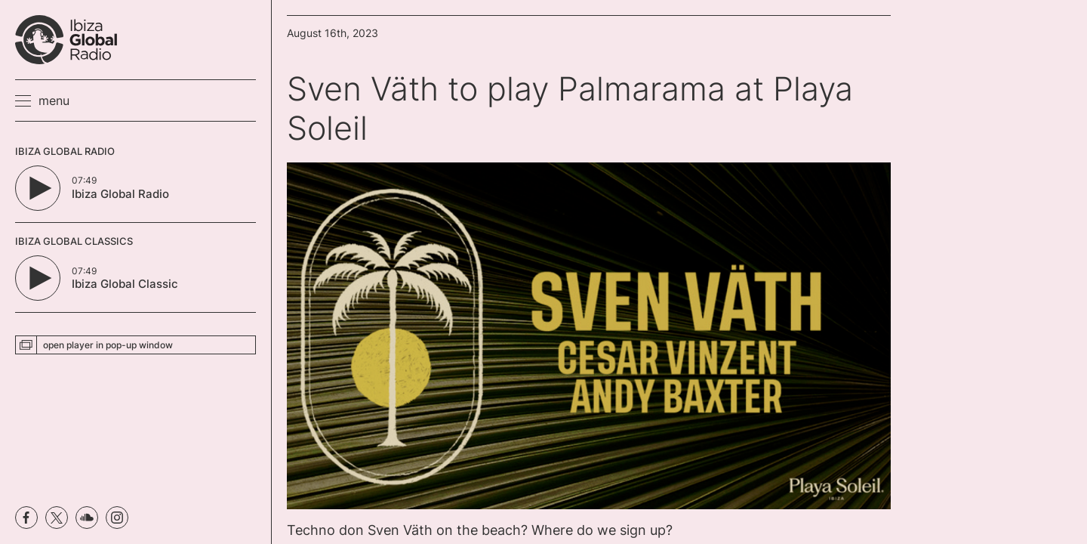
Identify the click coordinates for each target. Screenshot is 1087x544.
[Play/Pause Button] (37, 188)
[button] (42, 100)
